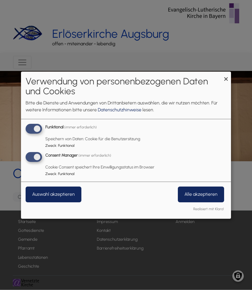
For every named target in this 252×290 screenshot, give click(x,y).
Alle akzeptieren (201, 194)
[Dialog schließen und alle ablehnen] (226, 75)
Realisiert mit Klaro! (208, 209)
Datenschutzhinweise (119, 110)
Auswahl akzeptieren (53, 194)
